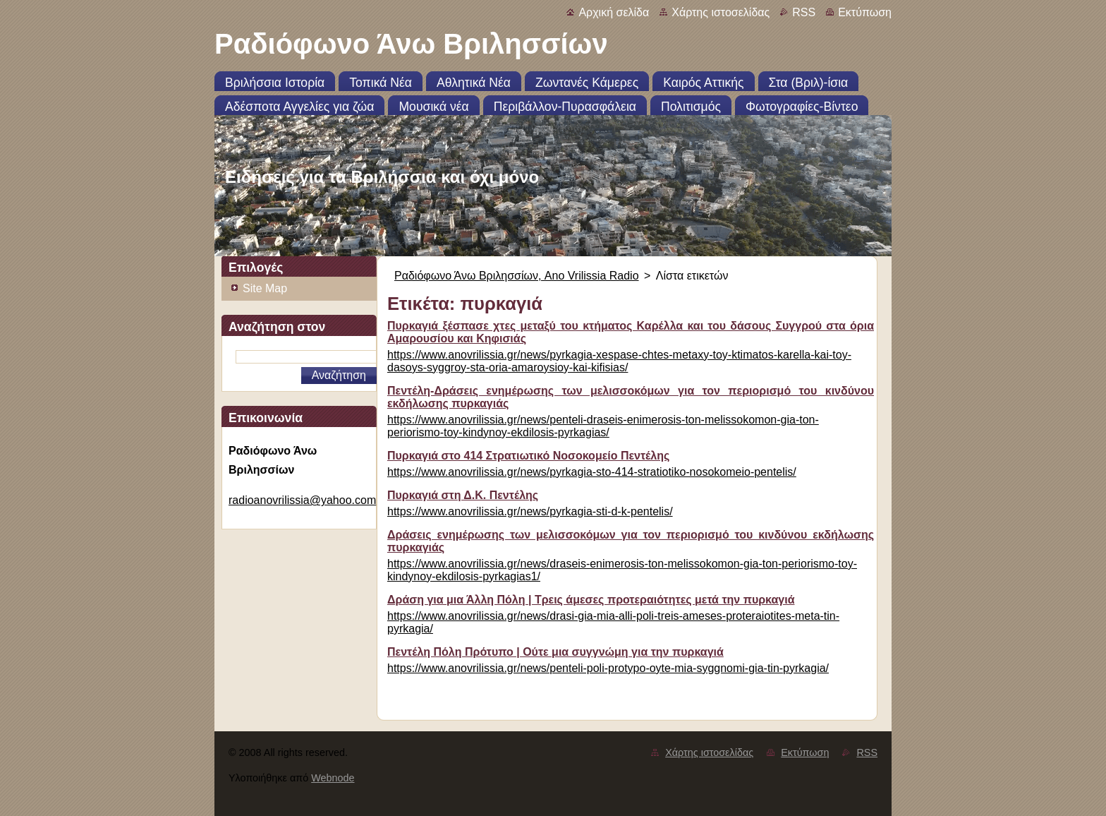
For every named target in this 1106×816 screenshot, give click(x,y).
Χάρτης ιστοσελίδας (721, 12)
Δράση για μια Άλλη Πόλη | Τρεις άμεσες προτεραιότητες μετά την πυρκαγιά (591, 600)
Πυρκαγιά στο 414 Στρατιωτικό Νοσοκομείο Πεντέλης (528, 456)
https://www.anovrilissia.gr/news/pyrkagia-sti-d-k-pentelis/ (530, 511)
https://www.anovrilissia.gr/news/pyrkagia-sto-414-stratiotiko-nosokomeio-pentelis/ (591, 472)
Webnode (332, 778)
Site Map (265, 288)
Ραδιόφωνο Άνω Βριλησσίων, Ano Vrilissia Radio (516, 276)
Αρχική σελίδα (613, 12)
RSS (803, 12)
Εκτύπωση (865, 12)
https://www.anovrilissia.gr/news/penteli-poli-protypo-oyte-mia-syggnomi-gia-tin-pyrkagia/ (608, 668)
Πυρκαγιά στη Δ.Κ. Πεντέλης (462, 495)
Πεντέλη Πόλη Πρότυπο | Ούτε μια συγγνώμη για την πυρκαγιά (555, 652)
